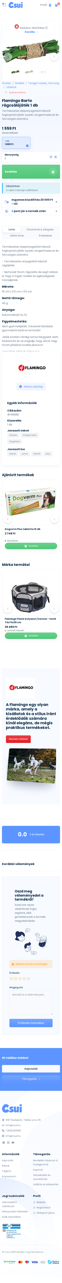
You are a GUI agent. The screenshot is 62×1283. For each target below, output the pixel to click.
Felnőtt (36, 453)
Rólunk (5, 1165)
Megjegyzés (16, 987)
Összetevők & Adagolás (40, 229)
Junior (24, 453)
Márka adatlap (31, 387)
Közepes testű (30, 435)
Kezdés (31, 32)
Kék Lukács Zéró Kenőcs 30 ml (23, 529)
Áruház (6, 83)
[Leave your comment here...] (31, 1003)
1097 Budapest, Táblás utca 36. (21, 1120)
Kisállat (19, 83)
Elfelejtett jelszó (44, 1213)
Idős (48, 453)
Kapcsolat (31, 1069)
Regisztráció (42, 1207)
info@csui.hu (11, 1125)
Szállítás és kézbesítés (46, 1184)
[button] (31, 202)
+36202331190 (11, 1130)
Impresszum (9, 1176)
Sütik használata (11, 1217)
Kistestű (13, 435)
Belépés (39, 1202)
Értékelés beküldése (31, 1023)
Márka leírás (17, 235)
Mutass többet (18, 739)
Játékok (11, 87)
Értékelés (14, 973)
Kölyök (12, 453)
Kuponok (38, 1169)
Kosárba (31, 172)
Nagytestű (14, 441)
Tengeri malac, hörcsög (43, 83)
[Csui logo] (16, 5)
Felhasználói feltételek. (15, 1211)
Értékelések (45, 235)
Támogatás (31, 1079)
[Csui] (12, 1108)
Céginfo (6, 1171)
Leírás (11, 229)
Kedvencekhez (15, 92)
